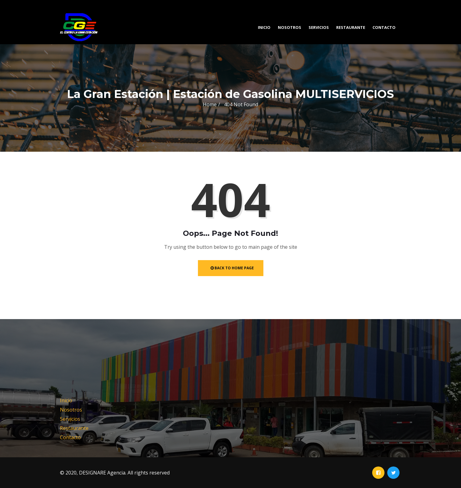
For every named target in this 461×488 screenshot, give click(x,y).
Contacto (384, 27)
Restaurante (350, 27)
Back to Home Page (232, 268)
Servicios (319, 27)
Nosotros (289, 27)
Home (210, 104)
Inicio (264, 27)
